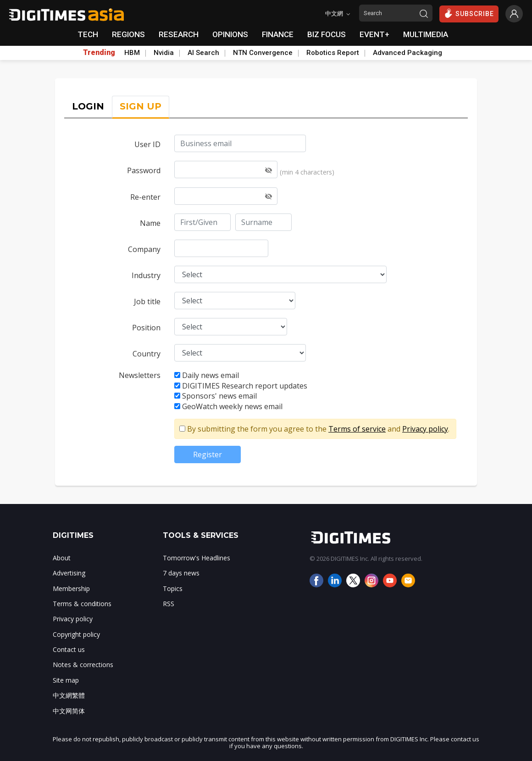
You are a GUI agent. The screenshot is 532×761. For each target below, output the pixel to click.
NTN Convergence (263, 53)
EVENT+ (374, 34)
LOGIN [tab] (88, 106)
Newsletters (140, 375)
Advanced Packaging (407, 53)
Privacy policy (425, 429)
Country (147, 354)
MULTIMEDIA (425, 34)
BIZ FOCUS (326, 34)
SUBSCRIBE (469, 13)
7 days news (181, 573)
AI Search (203, 53)
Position (146, 328)
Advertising (69, 573)
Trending (99, 53)
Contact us (69, 649)
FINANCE (278, 34)
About (62, 557)
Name (150, 223)
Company (144, 249)
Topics (173, 588)
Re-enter (145, 197)
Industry (146, 275)
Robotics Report (332, 53)
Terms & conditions (82, 603)
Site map (66, 680)
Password (144, 170)
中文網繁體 (69, 695)
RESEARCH (179, 34)
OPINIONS (230, 34)
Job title (147, 301)
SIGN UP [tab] (140, 106)
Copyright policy (76, 634)
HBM (132, 53)
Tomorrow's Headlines (196, 557)
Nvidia (164, 53)
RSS (168, 603)
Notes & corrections (83, 664)
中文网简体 (69, 710)
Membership (71, 588)
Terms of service (357, 429)
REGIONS (128, 34)
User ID (147, 144)
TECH (88, 34)
